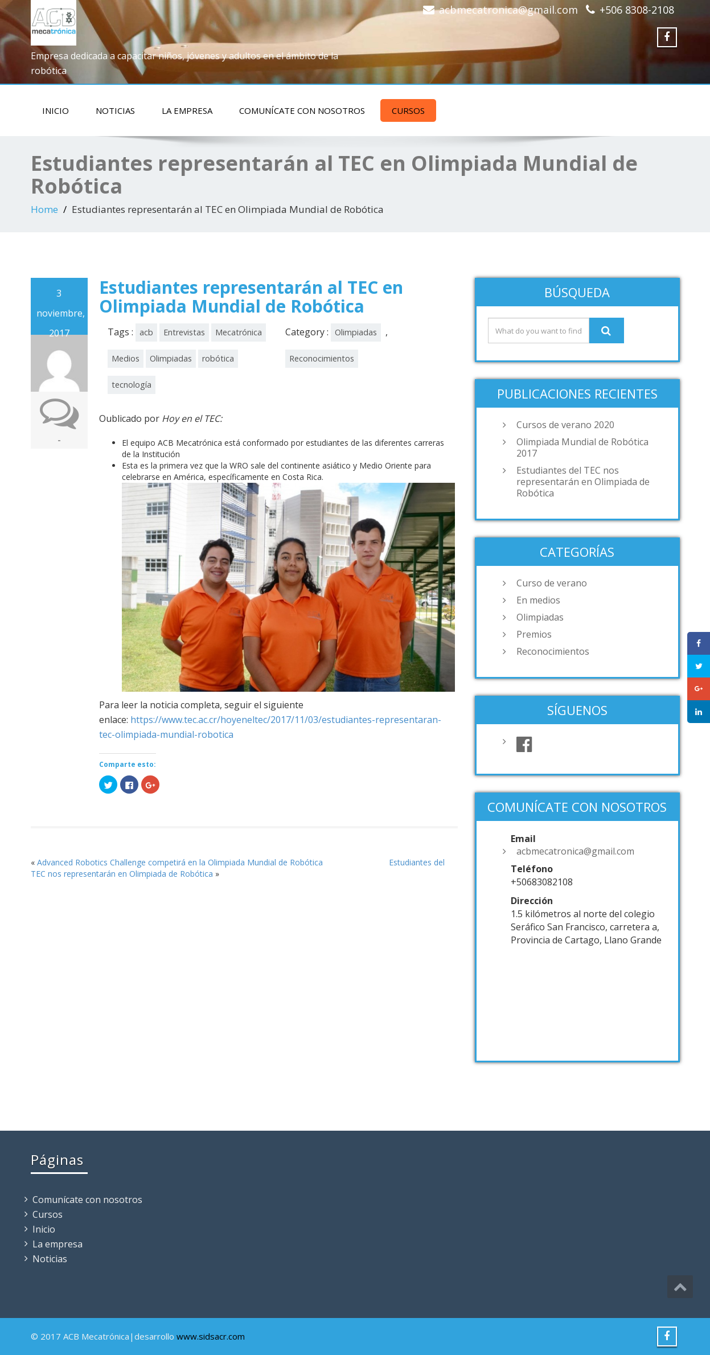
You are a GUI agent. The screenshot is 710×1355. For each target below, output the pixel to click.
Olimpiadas (171, 358)
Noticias (115, 110)
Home (44, 209)
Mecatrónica (238, 332)
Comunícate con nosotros (302, 110)
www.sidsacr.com (211, 1336)
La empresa (187, 110)
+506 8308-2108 (637, 10)
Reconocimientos (321, 358)
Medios (125, 358)
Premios (534, 634)
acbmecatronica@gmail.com (508, 10)
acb (146, 332)
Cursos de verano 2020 (565, 424)
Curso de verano (551, 583)
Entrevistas (184, 332)
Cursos (408, 110)
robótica (218, 358)
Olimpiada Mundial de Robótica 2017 (582, 447)
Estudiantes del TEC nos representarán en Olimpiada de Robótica (583, 482)
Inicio (55, 110)
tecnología (131, 384)
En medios (538, 600)
